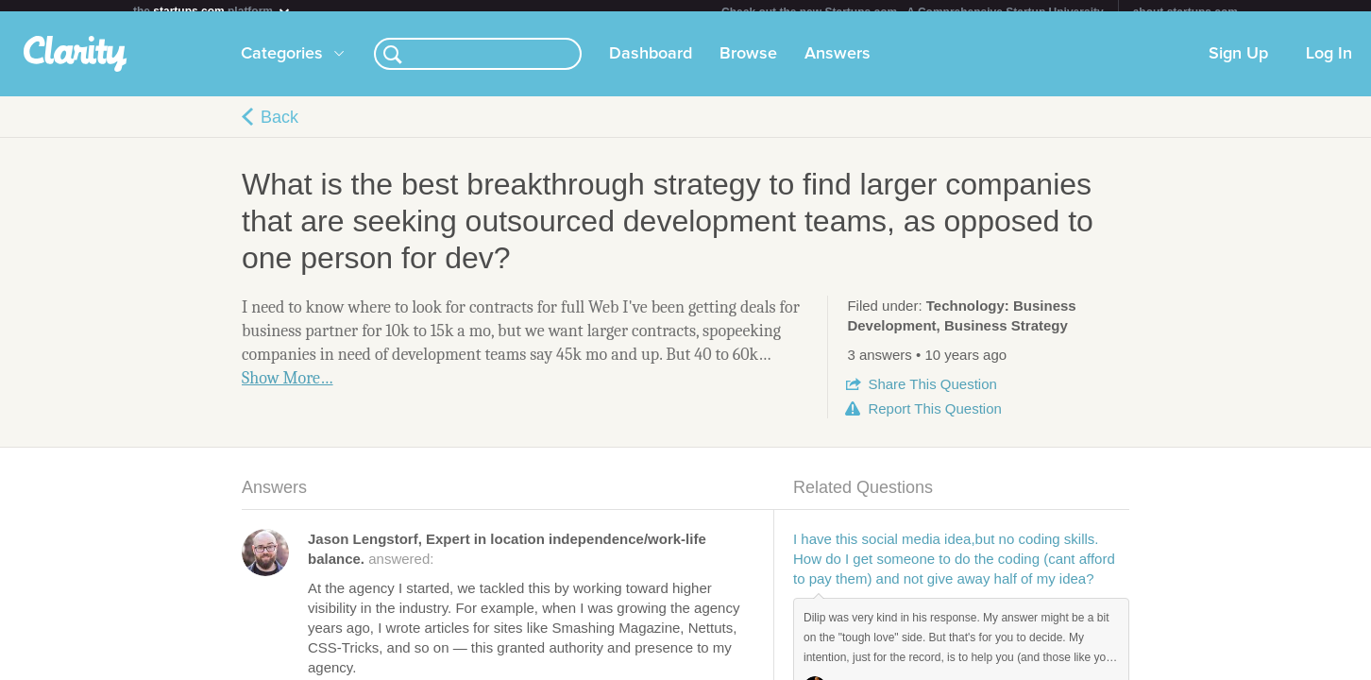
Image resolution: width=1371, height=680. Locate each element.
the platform (212, 11)
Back (279, 128)
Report (934, 420)
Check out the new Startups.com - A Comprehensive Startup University (912, 12)
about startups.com (1185, 12)
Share (932, 395)
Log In (1329, 65)
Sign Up (1238, 65)
